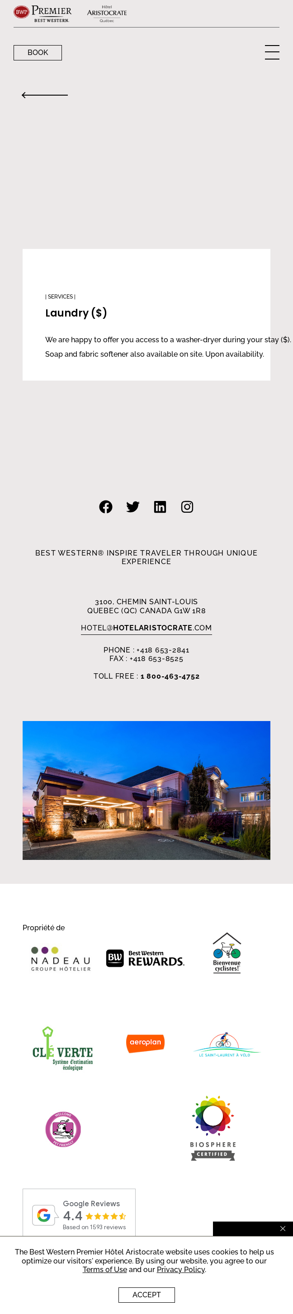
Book (38, 52)
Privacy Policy (181, 1269)
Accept (146, 1295)
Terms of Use (105, 1269)
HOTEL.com (146, 628)
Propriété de (44, 928)
